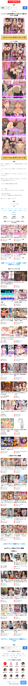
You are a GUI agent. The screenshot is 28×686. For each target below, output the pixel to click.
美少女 (20, 655)
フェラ (15, 208)
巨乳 (8, 655)
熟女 (17, 655)
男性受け (14, 212)
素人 (12, 657)
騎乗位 (15, 657)
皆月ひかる (17, 676)
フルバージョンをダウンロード (14, 37)
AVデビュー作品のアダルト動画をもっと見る (14, 639)
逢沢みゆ (17, 664)
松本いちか (23, 676)
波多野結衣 (23, 664)
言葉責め (10, 210)
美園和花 (5, 676)
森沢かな (11, 676)
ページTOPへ (23, 682)
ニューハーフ (10, 208)
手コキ (25, 210)
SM (5, 208)
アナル (25, 208)
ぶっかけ (20, 208)
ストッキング (4, 210)
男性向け (15, 210)
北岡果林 (11, 664)
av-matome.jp (14, 2)
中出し (23, 653)
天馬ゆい (17, 670)
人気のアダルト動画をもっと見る (14, 544)
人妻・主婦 (12, 655)
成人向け (20, 210)
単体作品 (19, 653)
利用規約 (9, 682)
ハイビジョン (12, 653)
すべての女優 (5, 664)
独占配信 (3, 655)
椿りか (23, 670)
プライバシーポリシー (16, 682)
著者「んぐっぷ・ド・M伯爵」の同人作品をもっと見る (14, 263)
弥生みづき (5, 670)
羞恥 (2, 208)
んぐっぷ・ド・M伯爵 (14, 203)
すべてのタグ (6, 653)
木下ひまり (11, 670)
